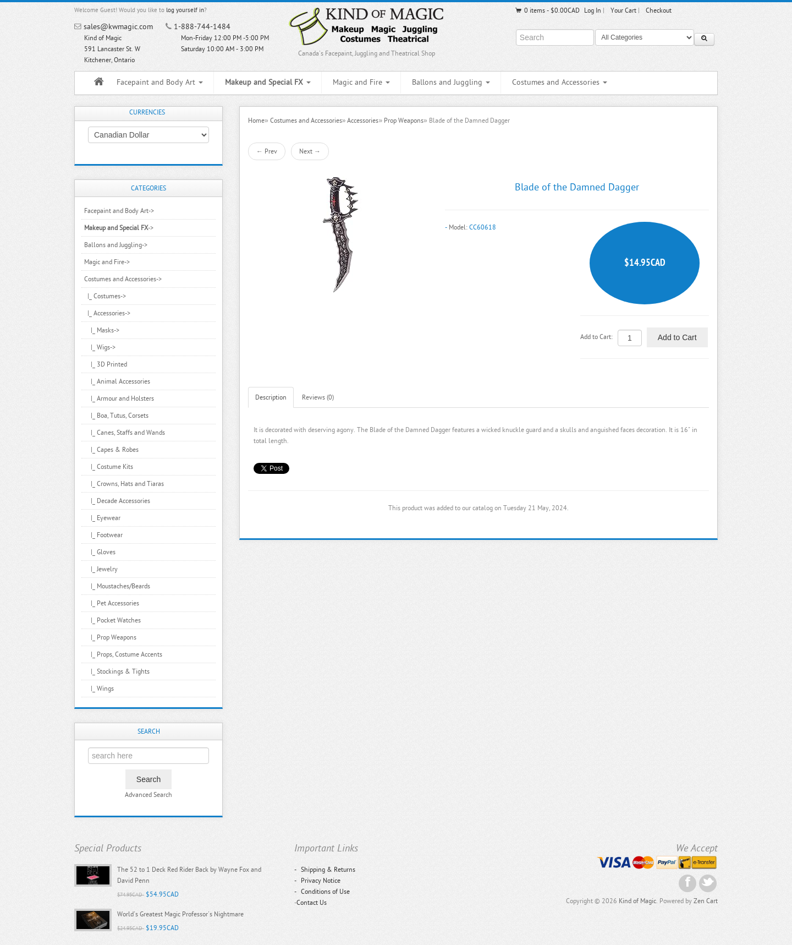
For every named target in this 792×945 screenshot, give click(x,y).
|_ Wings (99, 688)
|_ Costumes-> (105, 296)
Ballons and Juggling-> (115, 245)
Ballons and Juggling (451, 82)
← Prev (266, 151)
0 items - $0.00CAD (547, 10)
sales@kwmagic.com (118, 26)
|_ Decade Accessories (117, 501)
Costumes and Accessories (559, 82)
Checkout (659, 10)
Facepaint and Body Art (160, 82)
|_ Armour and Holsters (119, 398)
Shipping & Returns (324, 869)
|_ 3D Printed (105, 364)
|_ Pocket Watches (112, 620)
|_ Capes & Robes (111, 450)
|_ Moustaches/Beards (117, 586)
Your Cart (623, 10)
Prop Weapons (404, 120)
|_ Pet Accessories (111, 603)
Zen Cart (706, 901)
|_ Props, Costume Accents (123, 654)
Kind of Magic (637, 901)
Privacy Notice (317, 880)
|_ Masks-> (101, 330)
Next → (310, 151)
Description (271, 397)
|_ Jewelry (101, 569)
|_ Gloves (100, 552)
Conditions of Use (322, 891)
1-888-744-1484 (202, 26)
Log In (592, 10)
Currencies (147, 112)
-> (118, 228)
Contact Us (311, 902)
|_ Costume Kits (108, 467)
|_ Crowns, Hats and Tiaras (124, 484)
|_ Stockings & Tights (117, 671)
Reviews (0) (318, 397)
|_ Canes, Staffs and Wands (124, 432)
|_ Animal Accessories (117, 381)
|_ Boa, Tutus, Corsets (116, 415)
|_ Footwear (103, 535)
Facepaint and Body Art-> (119, 211)
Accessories (362, 120)
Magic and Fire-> (107, 262)
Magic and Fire (361, 82)
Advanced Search (148, 795)
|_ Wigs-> (100, 347)
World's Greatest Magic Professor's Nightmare (180, 914)
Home (256, 120)
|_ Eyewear (102, 518)
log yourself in (185, 10)
